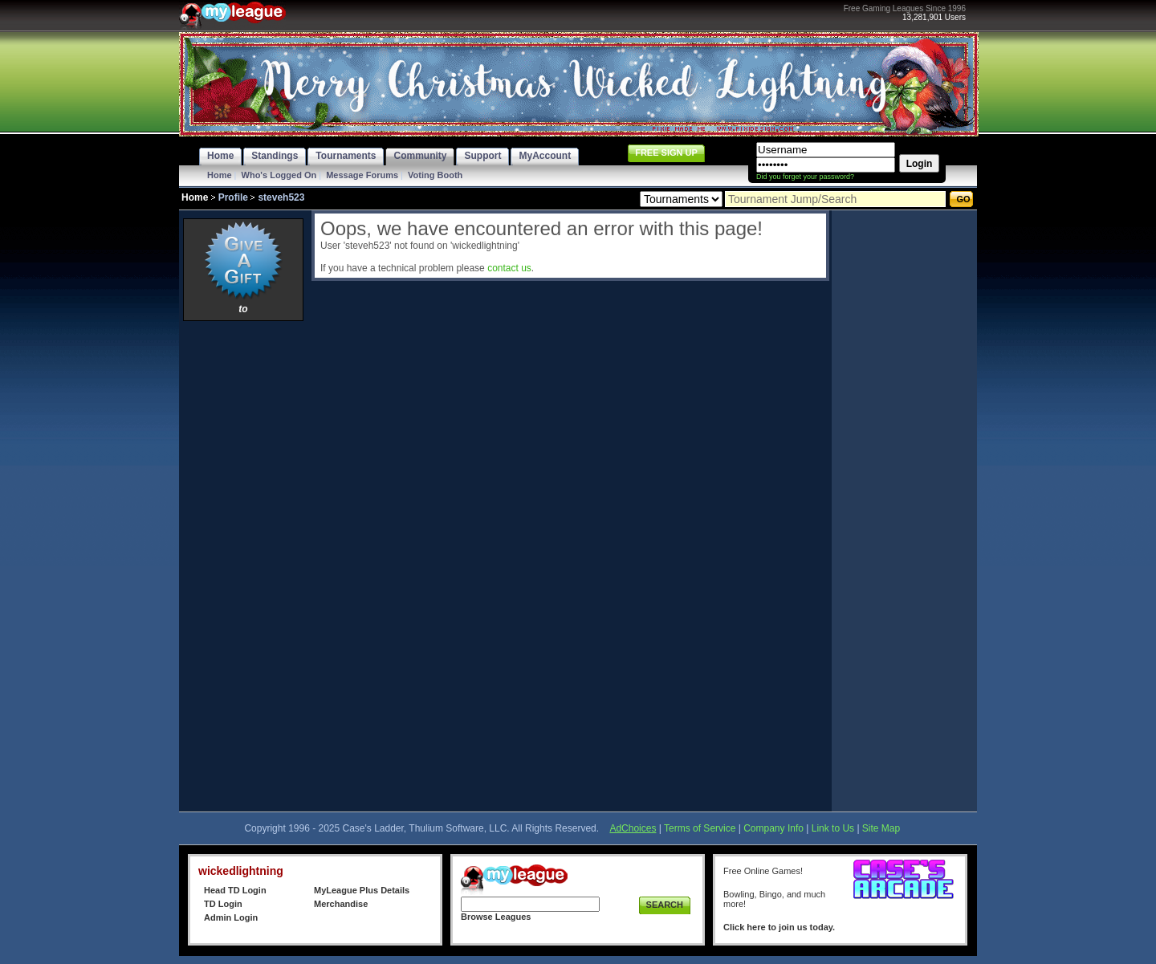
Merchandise (341, 904)
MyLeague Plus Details (361, 890)
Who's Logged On (279, 175)
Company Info (773, 828)
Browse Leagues (496, 916)
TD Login (223, 904)
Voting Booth (435, 175)
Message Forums (362, 175)
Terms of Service (699, 828)
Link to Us (833, 828)
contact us (509, 268)
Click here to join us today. (779, 927)
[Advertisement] (243, 566)
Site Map (881, 828)
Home (219, 175)
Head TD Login (235, 890)
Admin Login (231, 917)
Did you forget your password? (805, 177)
